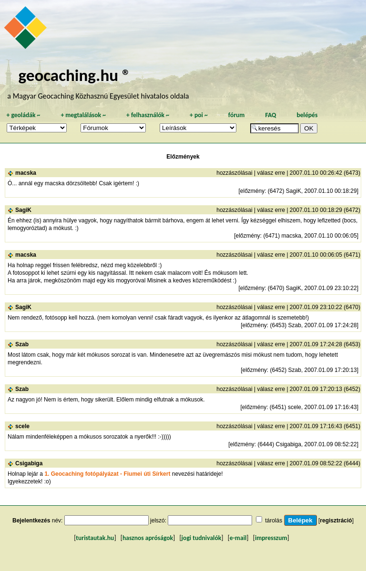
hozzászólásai (234, 173)
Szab (22, 344)
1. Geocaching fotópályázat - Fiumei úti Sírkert (107, 474)
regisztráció (336, 520)
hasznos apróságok (147, 538)
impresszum (271, 538)
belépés (306, 115)
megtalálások (83, 115)
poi (198, 115)
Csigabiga (28, 463)
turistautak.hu (95, 538)
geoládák (23, 115)
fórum (236, 115)
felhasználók (147, 115)
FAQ (270, 115)
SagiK (23, 210)
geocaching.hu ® (74, 75)
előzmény (252, 191)
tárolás (273, 520)
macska (25, 173)
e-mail (238, 538)
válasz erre (271, 173)
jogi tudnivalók (202, 538)
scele (22, 426)
